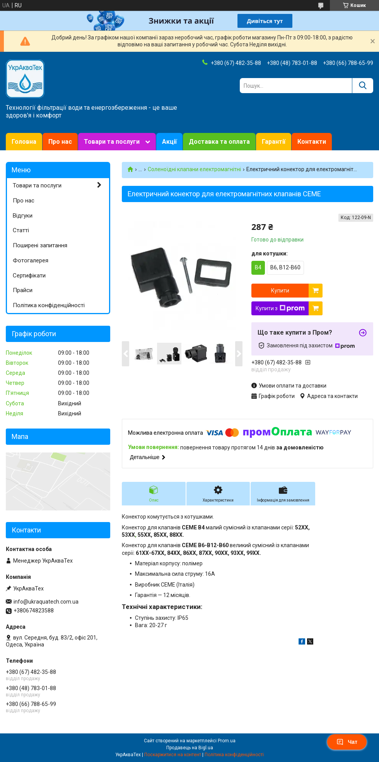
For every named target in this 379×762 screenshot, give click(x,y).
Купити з (280, 308)
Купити (280, 290)
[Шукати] (362, 85)
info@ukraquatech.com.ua (46, 602)
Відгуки (22, 215)
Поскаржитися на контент (172, 754)
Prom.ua (227, 740)
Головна (24, 141)
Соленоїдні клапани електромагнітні (194, 169)
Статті (21, 230)
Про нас (60, 141)
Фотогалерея (30, 260)
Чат (346, 741)
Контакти (311, 141)
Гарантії (273, 141)
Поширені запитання (40, 245)
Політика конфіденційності (49, 305)
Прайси (22, 290)
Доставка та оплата (219, 141)
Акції (169, 141)
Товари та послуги (112, 141)
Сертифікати (29, 275)
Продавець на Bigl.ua (189, 747)
